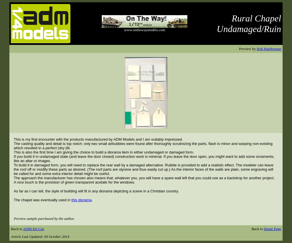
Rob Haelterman (269, 49)
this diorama (82, 200)
